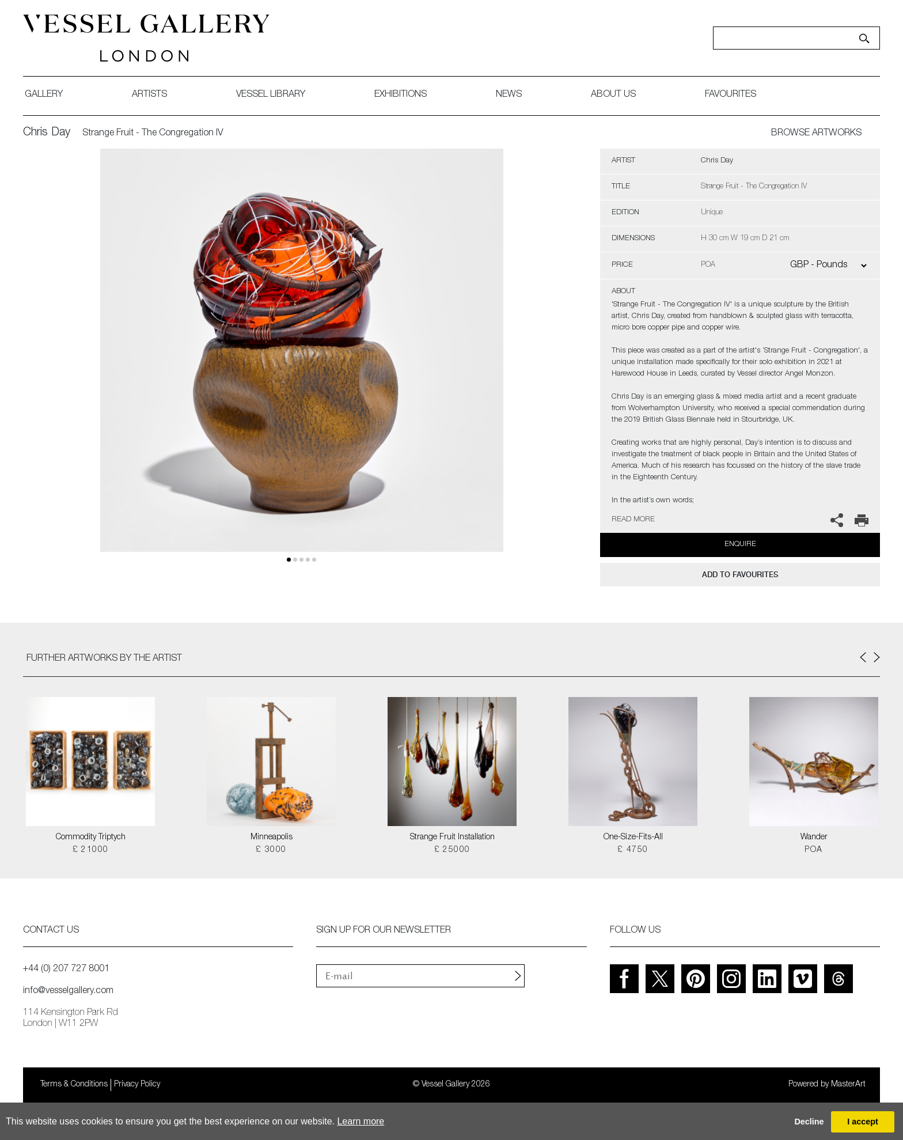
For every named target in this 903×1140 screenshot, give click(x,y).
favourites (730, 95)
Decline (809, 1121)
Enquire (740, 544)
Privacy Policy (137, 1085)
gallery (44, 95)
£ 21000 (91, 850)
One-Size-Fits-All (633, 838)
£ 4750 (632, 850)
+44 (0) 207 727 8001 (66, 969)
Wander (814, 838)
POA (813, 850)
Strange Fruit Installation (452, 838)
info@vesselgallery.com (68, 991)
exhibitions (400, 95)
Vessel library (270, 95)
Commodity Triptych (91, 838)
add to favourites (740, 574)
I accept (862, 1121)
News (509, 95)
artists (149, 95)
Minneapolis (272, 838)
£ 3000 (271, 850)
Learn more (360, 1121)
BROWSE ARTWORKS (816, 133)
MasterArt (848, 1085)
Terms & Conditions (74, 1085)
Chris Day (46, 133)
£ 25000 (452, 850)
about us (613, 95)
